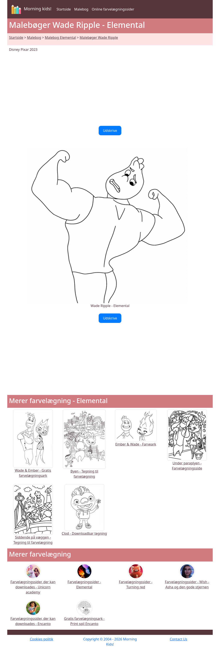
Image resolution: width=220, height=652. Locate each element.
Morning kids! (30, 9)
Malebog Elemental (60, 37)
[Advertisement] (110, 89)
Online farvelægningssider (113, 9)
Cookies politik (41, 639)
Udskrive (110, 130)
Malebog (81, 9)
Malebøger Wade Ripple (99, 37)
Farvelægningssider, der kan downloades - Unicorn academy (32, 582)
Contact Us (178, 639)
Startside (63, 9)
